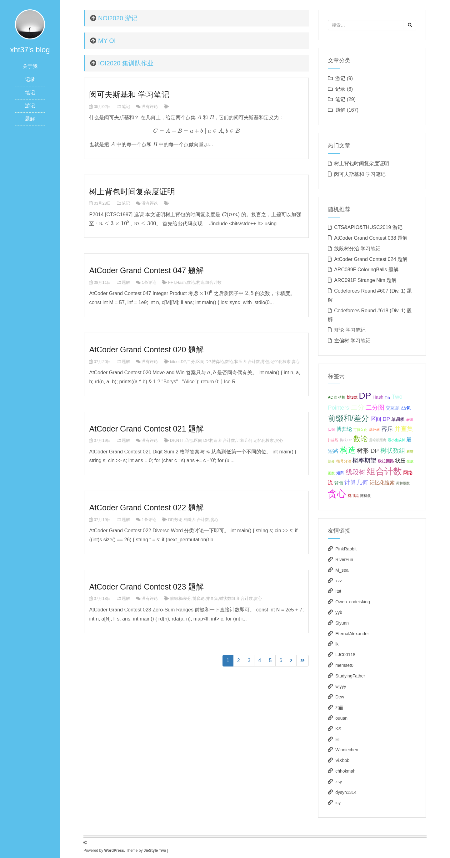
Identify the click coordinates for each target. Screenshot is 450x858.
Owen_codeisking (352, 601)
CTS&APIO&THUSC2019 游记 (368, 227)
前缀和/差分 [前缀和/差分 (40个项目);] (348, 418)
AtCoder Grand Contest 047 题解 (146, 270)
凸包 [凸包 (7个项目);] (406, 408)
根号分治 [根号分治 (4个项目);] (343, 461)
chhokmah (345, 771)
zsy (338, 781)
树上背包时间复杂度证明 (132, 191)
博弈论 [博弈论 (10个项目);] (344, 429)
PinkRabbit (346, 548)
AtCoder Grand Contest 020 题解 (146, 349)
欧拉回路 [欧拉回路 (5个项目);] (386, 461)
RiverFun (344, 559)
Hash (181, 282)
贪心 (296, 361)
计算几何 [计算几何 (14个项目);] (356, 482)
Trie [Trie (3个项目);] (387, 397)
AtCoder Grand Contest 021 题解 (146, 428)
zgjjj (339, 707)
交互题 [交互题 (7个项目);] (393, 408)
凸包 (189, 440)
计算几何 (244, 440)
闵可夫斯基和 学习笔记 (129, 94)
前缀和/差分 (181, 598)
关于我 (30, 66)
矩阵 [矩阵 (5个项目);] (340, 473)
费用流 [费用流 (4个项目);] (353, 495)
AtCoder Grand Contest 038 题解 (371, 238)
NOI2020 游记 (118, 18)
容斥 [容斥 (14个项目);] (387, 429)
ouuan (341, 718)
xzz (338, 580)
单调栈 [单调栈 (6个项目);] (397, 419)
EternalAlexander (352, 633)
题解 (30, 118)
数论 (191, 282)
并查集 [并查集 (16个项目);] (403, 428)
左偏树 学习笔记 (352, 340)
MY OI (107, 40)
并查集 (212, 598)
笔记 (30, 92)
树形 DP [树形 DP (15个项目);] (368, 450)
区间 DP (203, 361)
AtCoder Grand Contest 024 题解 (371, 259)
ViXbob (342, 760)
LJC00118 (345, 654)
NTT (180, 440)
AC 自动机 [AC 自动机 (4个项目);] (336, 397)
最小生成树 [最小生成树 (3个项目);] (396, 440)
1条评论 (149, 282)
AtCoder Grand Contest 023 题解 (146, 586)
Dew (339, 696)
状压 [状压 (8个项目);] (400, 460)
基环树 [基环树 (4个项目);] (374, 429)
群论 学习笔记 (349, 330)
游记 (30, 105)
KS (338, 728)
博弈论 (218, 361)
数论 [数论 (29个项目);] (360, 439)
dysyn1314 (346, 792)
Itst (338, 591)
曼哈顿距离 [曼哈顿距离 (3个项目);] (377, 440)
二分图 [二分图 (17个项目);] (375, 407)
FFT (171, 282)
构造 (200, 282)
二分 (191, 361)
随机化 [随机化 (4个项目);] (365, 495)
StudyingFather (350, 675)
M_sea (341, 570)
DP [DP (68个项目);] (365, 396)
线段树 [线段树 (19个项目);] (355, 472)
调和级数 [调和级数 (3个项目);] (403, 483)
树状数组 (227, 598)
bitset (175, 361)
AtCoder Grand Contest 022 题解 (146, 507)
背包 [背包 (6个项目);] (338, 482)
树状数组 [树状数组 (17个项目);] (392, 450)
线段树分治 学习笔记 (357, 248)
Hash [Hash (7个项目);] (377, 397)
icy (338, 802)
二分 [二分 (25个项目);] (357, 407)
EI (337, 739)
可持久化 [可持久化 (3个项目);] (360, 430)
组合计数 (213, 282)
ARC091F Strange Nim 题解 (365, 280)
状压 (238, 361)
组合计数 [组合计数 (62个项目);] (384, 471)
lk (336, 643)
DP (183, 361)
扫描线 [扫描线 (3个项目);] (333, 440)
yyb (338, 612)
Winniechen (346, 749)
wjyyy (340, 686)
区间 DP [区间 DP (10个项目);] (380, 419)
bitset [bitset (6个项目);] (352, 397)
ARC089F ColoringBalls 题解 (366, 269)
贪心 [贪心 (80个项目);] (337, 493)
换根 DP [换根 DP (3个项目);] (346, 440)
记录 (30, 79)
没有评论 (150, 106)
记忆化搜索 (280, 361)
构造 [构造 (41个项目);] (348, 450)
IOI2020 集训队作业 (125, 63)
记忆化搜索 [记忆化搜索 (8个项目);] (382, 482)
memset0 (344, 665)
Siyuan (342, 623)
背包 (265, 361)
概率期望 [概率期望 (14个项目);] (364, 460)
